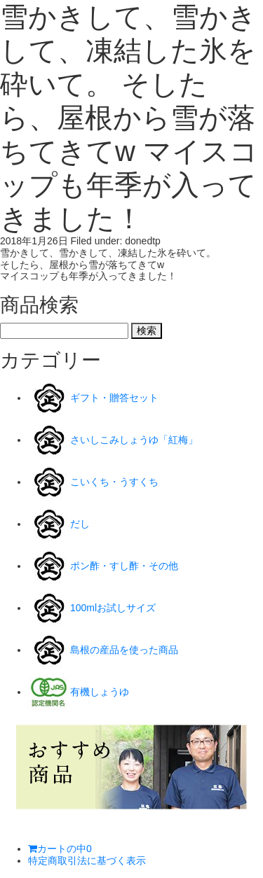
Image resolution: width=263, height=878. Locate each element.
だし (80, 523)
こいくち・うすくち (114, 481)
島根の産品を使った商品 (124, 649)
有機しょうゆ (99, 691)
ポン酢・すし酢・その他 (124, 565)
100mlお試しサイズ (113, 607)
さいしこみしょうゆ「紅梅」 (134, 439)
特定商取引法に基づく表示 (87, 860)
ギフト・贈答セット (114, 397)
